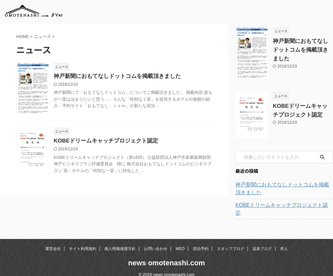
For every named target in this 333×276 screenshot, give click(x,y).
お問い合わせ (155, 241)
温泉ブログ (262, 241)
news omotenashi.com (166, 255)
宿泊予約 (200, 241)
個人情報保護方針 (120, 241)
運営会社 (53, 241)
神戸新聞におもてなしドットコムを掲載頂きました (113, 76)
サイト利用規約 (82, 241)
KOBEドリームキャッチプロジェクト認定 (103, 141)
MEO (180, 241)
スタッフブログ (230, 241)
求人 (284, 241)
